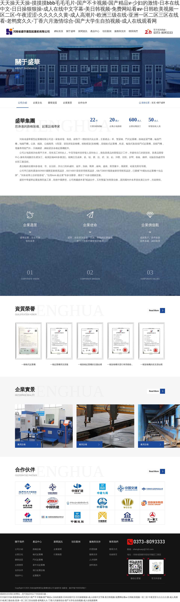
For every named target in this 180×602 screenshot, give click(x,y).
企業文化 (37, 102)
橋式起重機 (38, 554)
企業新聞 (58, 549)
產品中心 (94, 31)
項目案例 (106, 31)
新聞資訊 (82, 31)
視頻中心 (19, 575)
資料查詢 (93, 565)
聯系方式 (113, 549)
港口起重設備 (39, 570)
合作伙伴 (82, 102)
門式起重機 (38, 560)
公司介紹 (22, 102)
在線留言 (113, 554)
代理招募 (93, 549)
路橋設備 (37, 549)
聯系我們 (133, 31)
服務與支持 (120, 31)
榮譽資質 (52, 102)
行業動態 (58, 554)
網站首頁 (58, 31)
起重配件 (37, 575)
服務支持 (93, 554)
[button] (162, 426)
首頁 (154, 103)
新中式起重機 (39, 565)
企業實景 (67, 102)
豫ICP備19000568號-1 (77, 588)
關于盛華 (70, 31)
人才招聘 (93, 560)
